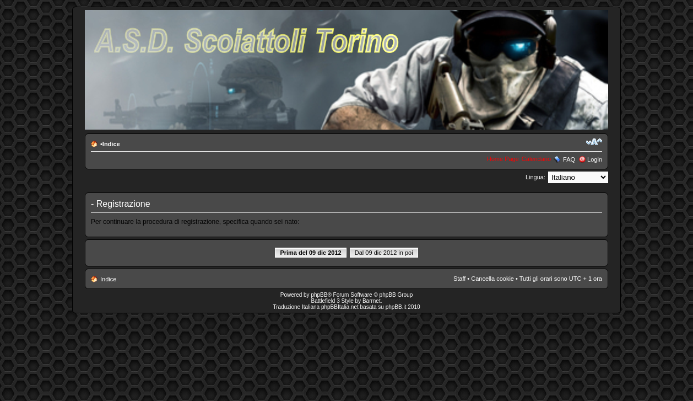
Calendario (536, 159)
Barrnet (371, 301)
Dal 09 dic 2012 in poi (384, 252)
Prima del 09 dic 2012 (310, 252)
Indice (111, 144)
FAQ (569, 159)
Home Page (503, 159)
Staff (459, 278)
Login (594, 159)
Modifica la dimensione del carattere (594, 142)
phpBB (319, 295)
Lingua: (535, 177)
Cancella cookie (492, 278)
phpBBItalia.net (340, 307)
